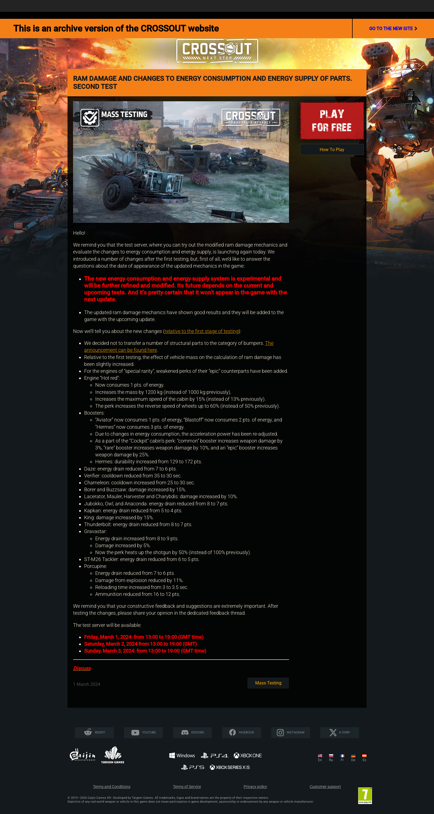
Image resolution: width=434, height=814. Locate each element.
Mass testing (268, 683)
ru (331, 760)
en (320, 760)
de (353, 760)
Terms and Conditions (111, 786)
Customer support (325, 786)
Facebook (246, 732)
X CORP (344, 732)
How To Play (332, 149)
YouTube (149, 732)
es (364, 760)
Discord (197, 732)
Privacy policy (255, 786)
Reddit (100, 732)
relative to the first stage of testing (202, 331)
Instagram (295, 732)
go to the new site (393, 28)
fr (342, 760)
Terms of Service (187, 786)
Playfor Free (332, 120)
